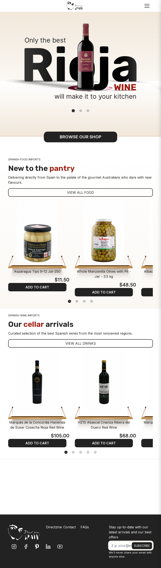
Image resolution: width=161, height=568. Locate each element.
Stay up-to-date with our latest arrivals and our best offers (130, 532)
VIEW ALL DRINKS (80, 343)
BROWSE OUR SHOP (80, 136)
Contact (69, 527)
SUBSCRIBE (142, 545)
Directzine (54, 527)
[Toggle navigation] (147, 6)
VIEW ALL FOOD (80, 192)
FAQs (84, 527)
